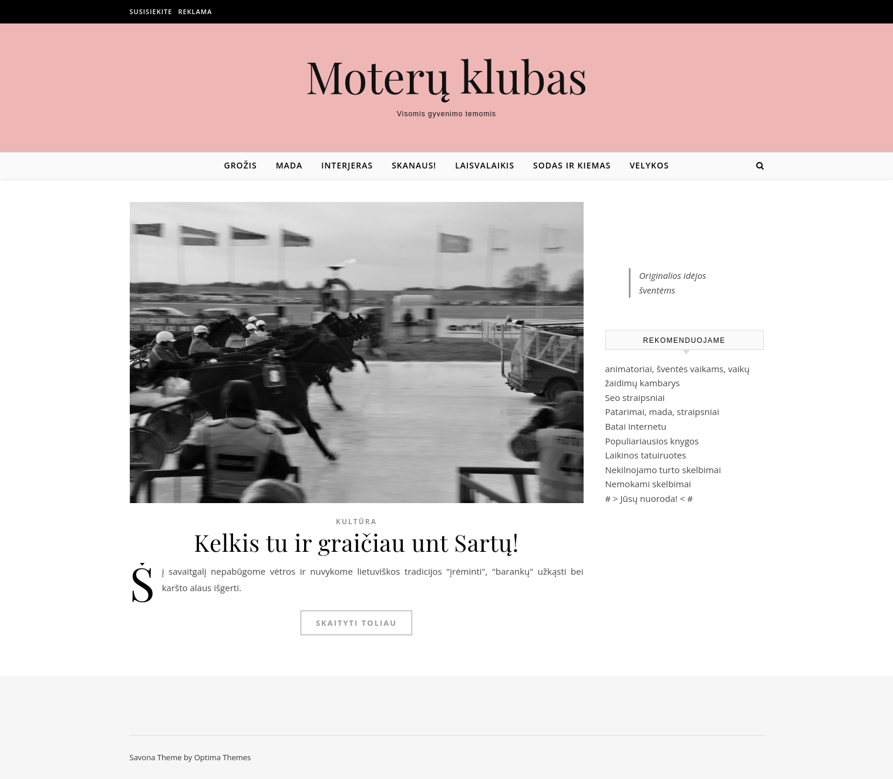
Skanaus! (414, 165)
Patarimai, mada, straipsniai (662, 411)
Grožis (240, 165)
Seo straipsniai (635, 397)
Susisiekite (151, 11)
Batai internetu (635, 426)
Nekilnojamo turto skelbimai (663, 470)
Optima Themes (222, 757)
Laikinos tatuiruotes (645, 455)
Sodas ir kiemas (572, 165)
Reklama (195, 11)
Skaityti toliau (356, 623)
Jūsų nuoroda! (649, 498)
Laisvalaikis (484, 165)
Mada (289, 165)
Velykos (649, 165)
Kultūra (356, 522)
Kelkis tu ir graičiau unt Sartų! (356, 542)
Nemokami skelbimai (648, 484)
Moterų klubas (446, 76)
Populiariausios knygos (652, 441)
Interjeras (347, 165)
